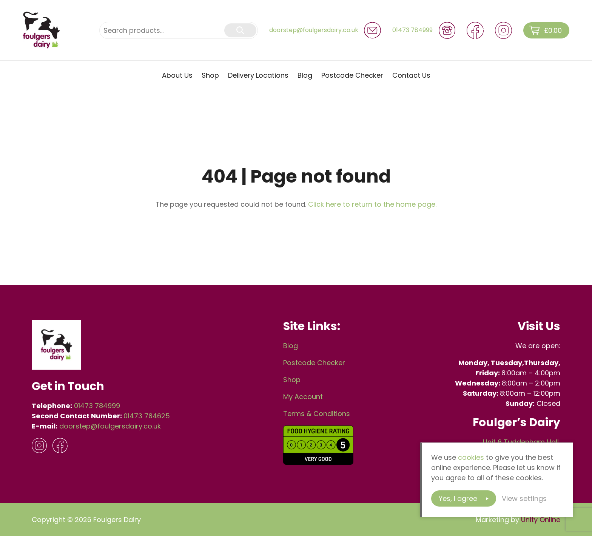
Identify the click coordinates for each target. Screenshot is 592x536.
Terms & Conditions (316, 413)
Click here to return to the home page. (372, 204)
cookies (471, 457)
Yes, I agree (458, 498)
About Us (177, 75)
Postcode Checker (352, 75)
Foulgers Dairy (41, 30)
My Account (303, 396)
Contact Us (411, 75)
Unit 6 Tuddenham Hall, (521, 442)
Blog (305, 75)
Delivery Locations (258, 75)
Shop (210, 75)
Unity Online (540, 519)
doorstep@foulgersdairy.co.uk (110, 426)
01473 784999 (97, 405)
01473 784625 (146, 416)
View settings (524, 498)
